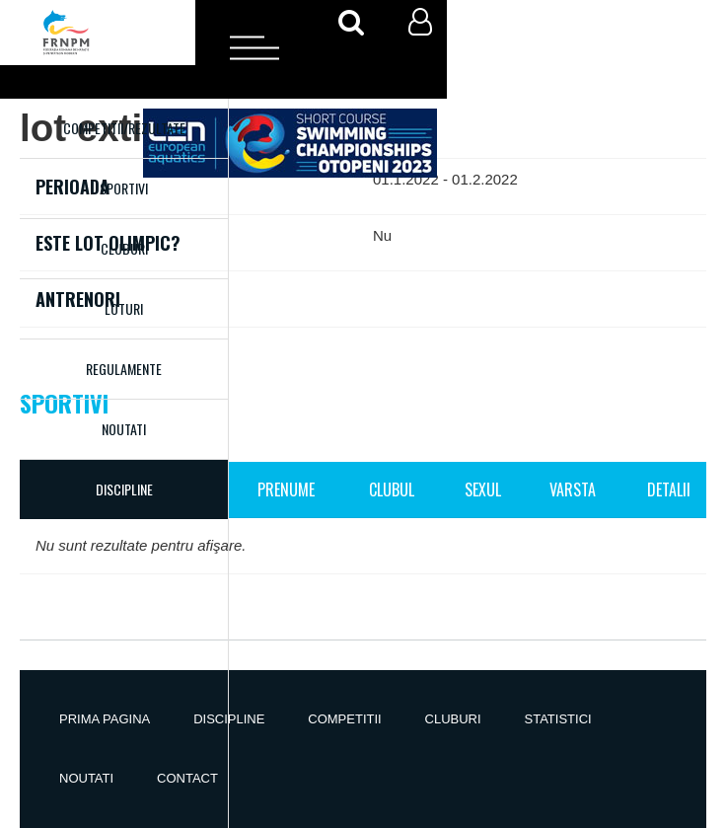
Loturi (124, 308)
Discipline (228, 719)
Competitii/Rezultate (124, 127)
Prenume (286, 489)
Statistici (558, 719)
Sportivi (124, 188)
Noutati (124, 428)
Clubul (391, 489)
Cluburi (124, 248)
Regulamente (124, 368)
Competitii (344, 719)
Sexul (483, 489)
